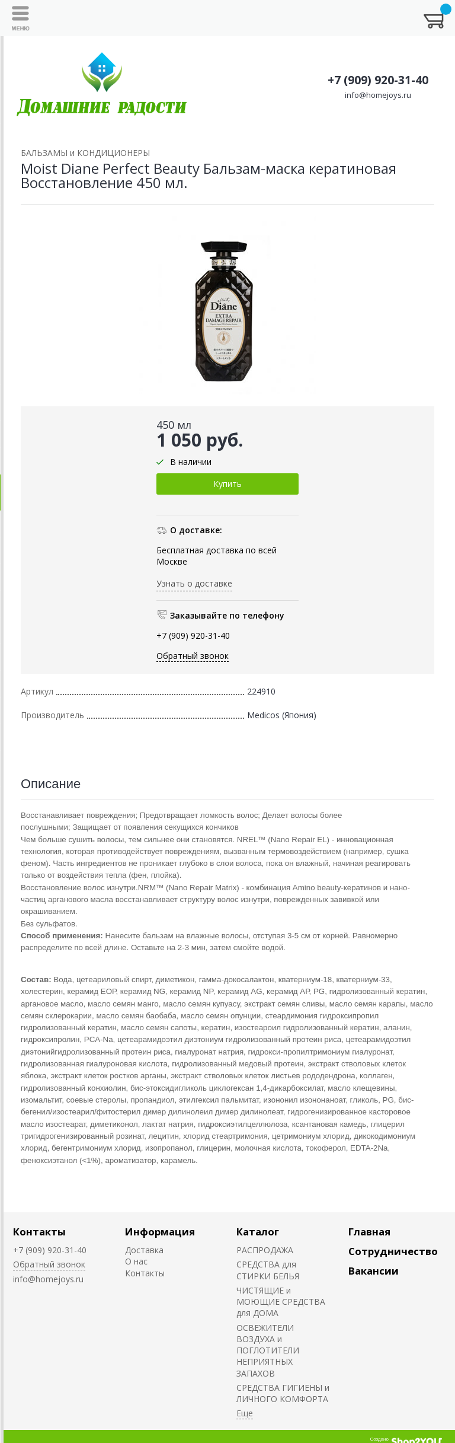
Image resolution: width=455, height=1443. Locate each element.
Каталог (257, 1231)
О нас (136, 1261)
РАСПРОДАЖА (264, 1250)
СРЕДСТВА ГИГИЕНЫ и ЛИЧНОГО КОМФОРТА (282, 1393)
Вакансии (373, 1271)
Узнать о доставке (194, 583)
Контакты (39, 1231)
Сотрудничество (393, 1251)
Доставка (144, 1250)
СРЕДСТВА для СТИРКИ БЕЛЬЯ (267, 1270)
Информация (160, 1231)
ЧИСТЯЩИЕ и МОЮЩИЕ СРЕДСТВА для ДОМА (280, 1302)
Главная (369, 1231)
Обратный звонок (192, 655)
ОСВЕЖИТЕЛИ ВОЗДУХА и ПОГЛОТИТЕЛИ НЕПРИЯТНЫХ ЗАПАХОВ (267, 1350)
